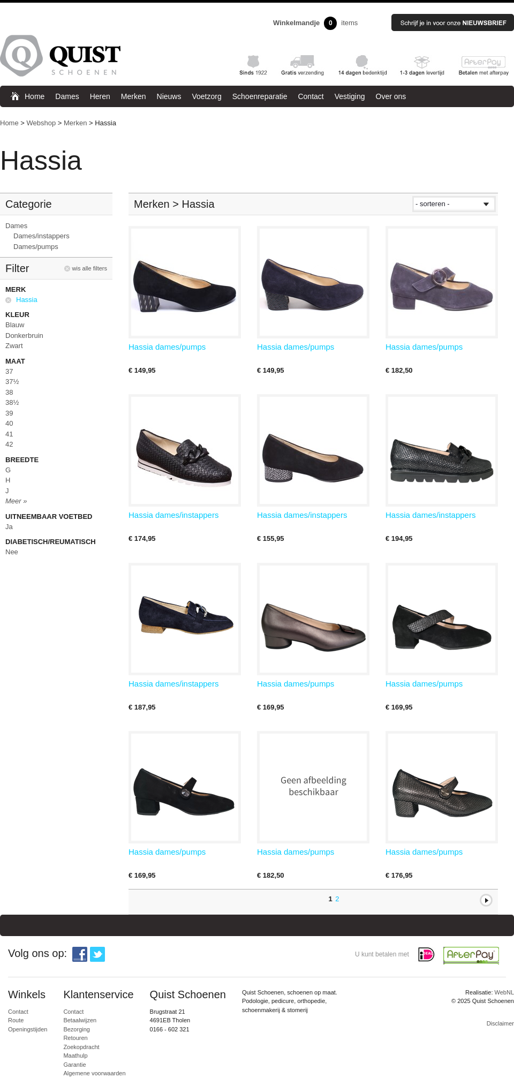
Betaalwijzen (79, 1020)
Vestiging (350, 96)
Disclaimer (500, 1023)
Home (34, 96)
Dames (67, 96)
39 (9, 413)
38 (9, 392)
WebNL (504, 992)
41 (9, 434)
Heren (100, 96)
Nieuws (169, 96)
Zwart (14, 346)
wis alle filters (89, 268)
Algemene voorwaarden (94, 1073)
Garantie (74, 1064)
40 (9, 423)
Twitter (97, 954)
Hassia (26, 300)
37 (9, 371)
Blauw (14, 325)
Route (16, 1020)
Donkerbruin (24, 335)
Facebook (79, 954)
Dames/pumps (35, 247)
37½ (12, 382)
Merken (133, 96)
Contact (310, 96)
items (315, 23)
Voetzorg (206, 96)
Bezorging (76, 1029)
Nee (11, 552)
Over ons (391, 96)
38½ (12, 402)
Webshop (41, 123)
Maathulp (75, 1055)
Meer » (16, 501)
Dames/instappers (41, 236)
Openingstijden (27, 1029)
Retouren (75, 1038)
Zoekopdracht (81, 1047)
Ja (9, 527)
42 (9, 444)
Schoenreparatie (260, 96)
